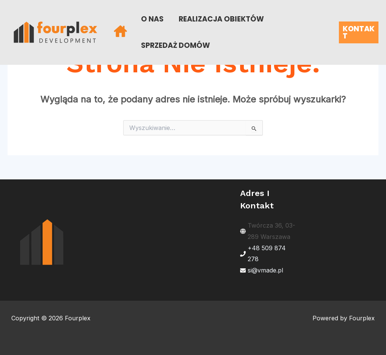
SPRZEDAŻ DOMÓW (175, 45)
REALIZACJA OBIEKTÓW (221, 19)
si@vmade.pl (265, 270)
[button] (358, 32)
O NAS (152, 19)
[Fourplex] (56, 31)
